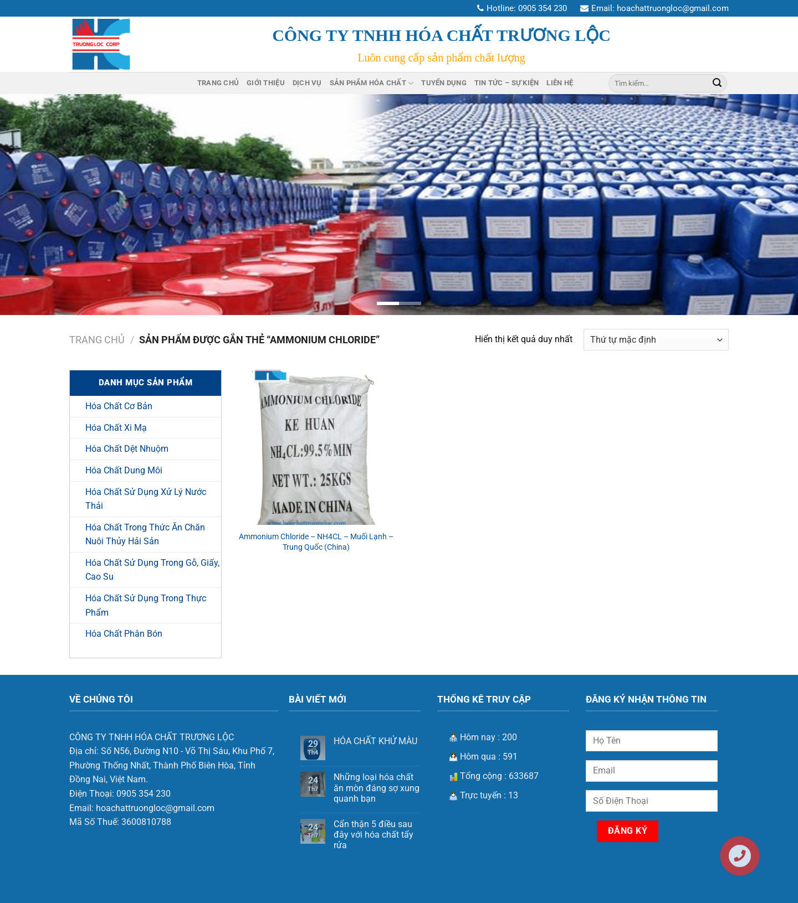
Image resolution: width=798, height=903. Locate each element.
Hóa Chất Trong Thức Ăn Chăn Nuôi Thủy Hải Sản (145, 534)
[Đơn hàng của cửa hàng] (656, 339)
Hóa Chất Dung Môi (123, 470)
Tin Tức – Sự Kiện (506, 83)
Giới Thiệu (266, 83)
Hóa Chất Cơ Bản (118, 406)
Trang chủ (97, 339)
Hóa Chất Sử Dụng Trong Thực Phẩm (145, 605)
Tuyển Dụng (444, 83)
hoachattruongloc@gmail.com (673, 8)
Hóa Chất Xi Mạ (116, 427)
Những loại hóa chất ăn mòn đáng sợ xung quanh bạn (377, 787)
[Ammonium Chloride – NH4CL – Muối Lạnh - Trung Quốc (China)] (316, 447)
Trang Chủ (218, 83)
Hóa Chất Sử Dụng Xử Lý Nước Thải (145, 499)
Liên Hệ (559, 83)
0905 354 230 (542, 8)
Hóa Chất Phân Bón (123, 633)
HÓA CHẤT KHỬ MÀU (375, 741)
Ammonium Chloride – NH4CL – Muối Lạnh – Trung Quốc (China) (316, 542)
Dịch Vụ (307, 83)
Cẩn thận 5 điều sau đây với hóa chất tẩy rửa (373, 834)
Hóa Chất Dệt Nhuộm (126, 448)
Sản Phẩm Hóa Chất (372, 83)
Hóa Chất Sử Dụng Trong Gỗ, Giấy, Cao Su (152, 570)
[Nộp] (717, 83)
